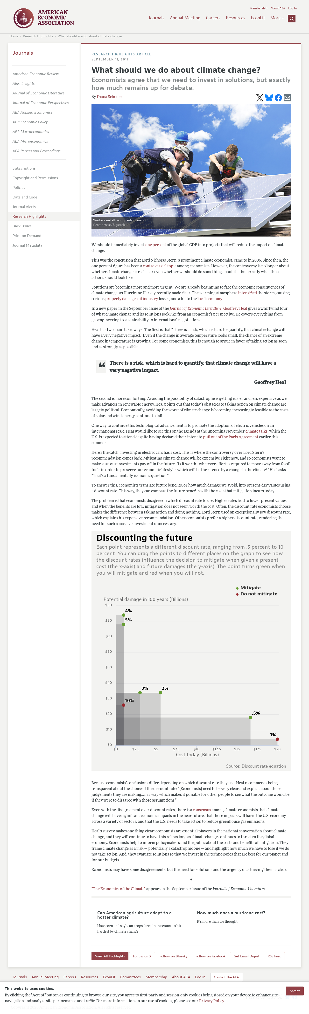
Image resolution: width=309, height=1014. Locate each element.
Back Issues (22, 226)
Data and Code (25, 197)
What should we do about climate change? (90, 36)
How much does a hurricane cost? (231, 912)
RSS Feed (274, 956)
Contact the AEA (226, 977)
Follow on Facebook (210, 956)
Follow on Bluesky (174, 956)
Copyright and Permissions (35, 178)
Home (13, 36)
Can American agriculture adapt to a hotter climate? (134, 915)
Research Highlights (38, 36)
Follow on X (142, 956)
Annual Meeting (185, 17)
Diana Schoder (109, 97)
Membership (258, 8)
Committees (130, 977)
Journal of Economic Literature (196, 309)
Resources (235, 17)
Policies (19, 187)
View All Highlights (110, 956)
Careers (213, 17)
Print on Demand (27, 235)
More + (277, 17)
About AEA (277, 8)
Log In (292, 8)
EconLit (258, 17)
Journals (156, 17)
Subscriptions (24, 168)
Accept (295, 991)
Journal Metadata (27, 245)
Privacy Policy (211, 1001)
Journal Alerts (24, 206)
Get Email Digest (247, 956)
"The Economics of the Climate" (118, 889)
